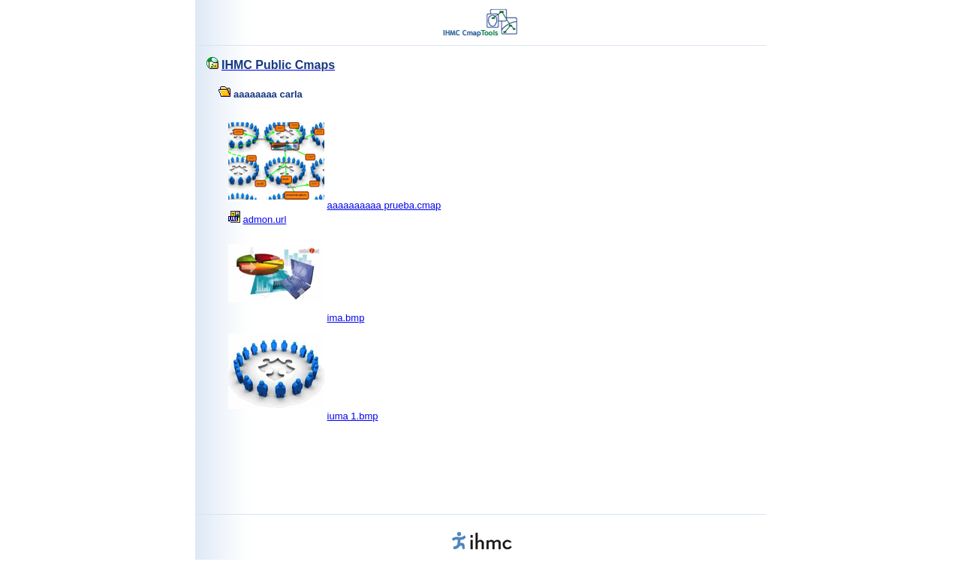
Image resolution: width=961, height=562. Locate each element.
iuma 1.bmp (352, 416)
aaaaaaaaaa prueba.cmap (384, 205)
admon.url (265, 219)
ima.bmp (346, 317)
